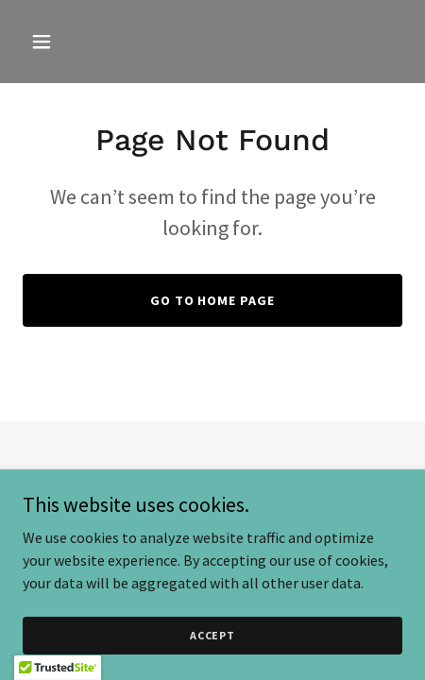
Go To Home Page (213, 300)
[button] (66, 41)
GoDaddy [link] (249, 491)
